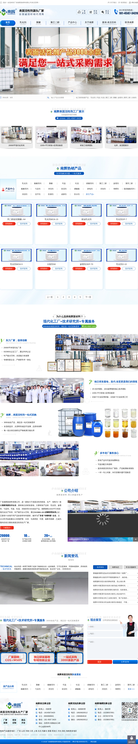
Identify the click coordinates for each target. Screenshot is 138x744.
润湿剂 (24, 194)
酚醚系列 (37, 183)
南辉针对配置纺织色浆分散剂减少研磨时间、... (110, 586)
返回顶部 (131, 742)
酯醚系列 (24, 189)
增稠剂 (116, 189)
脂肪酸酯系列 (129, 189)
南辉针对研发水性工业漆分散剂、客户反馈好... (110, 598)
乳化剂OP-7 (121, 237)
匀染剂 (37, 189)
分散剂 (134, 97)
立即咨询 (125, 662)
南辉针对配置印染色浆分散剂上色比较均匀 (109, 594)
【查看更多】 (67, 569)
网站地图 (135, 2)
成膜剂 (64, 194)
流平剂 (37, 194)
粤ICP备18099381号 (80, 742)
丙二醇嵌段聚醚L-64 (16, 237)
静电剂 (90, 189)
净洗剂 (51, 189)
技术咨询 (23, 241)
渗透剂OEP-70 (86, 282)
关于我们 (113, 2)
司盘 (98, 97)
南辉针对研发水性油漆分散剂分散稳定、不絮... (110, 602)
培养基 (50, 735)
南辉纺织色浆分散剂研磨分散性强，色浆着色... (110, 590)
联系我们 (124, 2)
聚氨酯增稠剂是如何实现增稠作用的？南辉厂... (110, 573)
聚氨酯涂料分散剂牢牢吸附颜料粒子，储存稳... (110, 577)
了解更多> (7, 528)
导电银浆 (68, 735)
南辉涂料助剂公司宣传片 (79, 539)
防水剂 (77, 194)
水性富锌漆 (34, 735)
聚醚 (115, 97)
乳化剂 (93, 97)
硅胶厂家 (17, 735)
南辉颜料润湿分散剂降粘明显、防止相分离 (109, 581)
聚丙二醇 (127, 97)
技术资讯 (100, 567)
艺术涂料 (10, 735)
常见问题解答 (131, 567)
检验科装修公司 (59, 735)
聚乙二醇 (109, 97)
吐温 (102, 97)
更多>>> (131, 689)
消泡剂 (103, 189)
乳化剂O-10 (121, 282)
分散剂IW (51, 282)
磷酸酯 (77, 189)
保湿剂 (64, 189)
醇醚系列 (90, 183)
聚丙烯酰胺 (42, 735)
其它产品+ (90, 194)
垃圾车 (75, 735)
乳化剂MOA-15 (51, 237)
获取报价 (9, 241)
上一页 (50, 297)
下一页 (88, 297)
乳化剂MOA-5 (16, 282)
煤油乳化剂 (86, 237)
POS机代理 (25, 735)
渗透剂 (120, 97)
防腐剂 (51, 194)
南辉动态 (115, 567)
